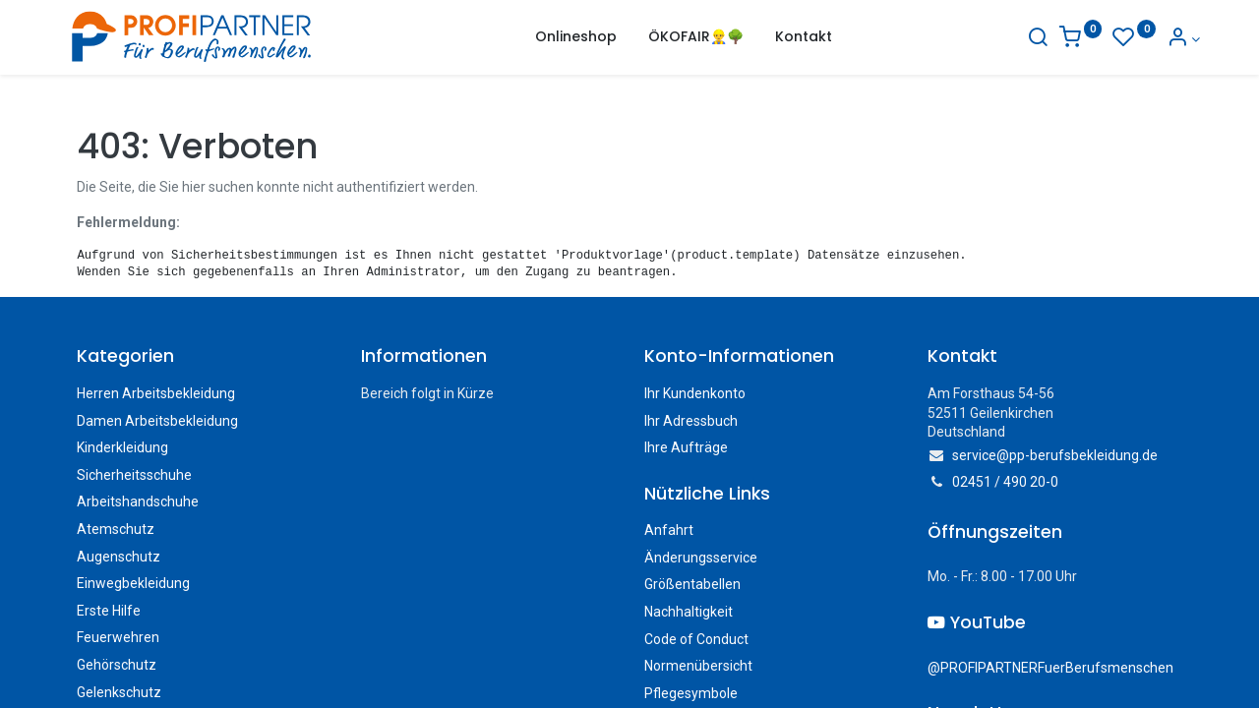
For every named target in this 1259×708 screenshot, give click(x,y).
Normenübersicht (698, 666)
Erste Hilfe (109, 611)
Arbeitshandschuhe (138, 501)
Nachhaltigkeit (688, 612)
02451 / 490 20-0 (1005, 482)
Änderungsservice (700, 557)
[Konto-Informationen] (1165, 39)
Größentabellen (692, 584)
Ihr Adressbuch (691, 421)
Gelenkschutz (119, 692)
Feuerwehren (118, 637)
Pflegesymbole (691, 693)
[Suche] (1019, 39)
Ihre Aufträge (686, 447)
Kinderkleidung (122, 447)
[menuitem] (575, 37)
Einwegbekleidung (133, 583)
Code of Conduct (696, 639)
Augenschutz (118, 556)
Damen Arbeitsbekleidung (157, 421)
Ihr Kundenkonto (695, 393)
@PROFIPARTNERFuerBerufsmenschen (1050, 668)
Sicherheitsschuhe (134, 475)
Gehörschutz (116, 665)
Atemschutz (115, 529)
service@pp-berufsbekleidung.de (1055, 455)
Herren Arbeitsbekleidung (156, 393)
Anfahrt (668, 530)
